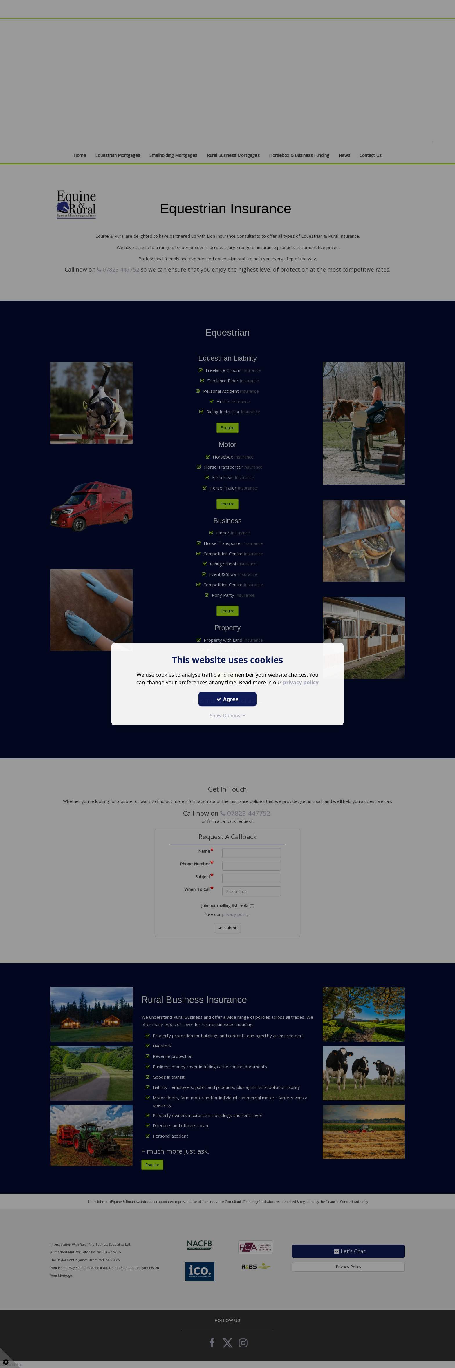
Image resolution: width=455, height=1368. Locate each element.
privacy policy (301, 682)
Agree (227, 699)
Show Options (227, 715)
